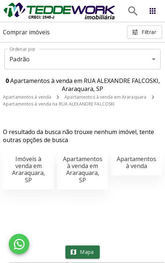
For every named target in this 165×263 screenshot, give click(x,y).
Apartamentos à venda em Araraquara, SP (82, 169)
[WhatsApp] (19, 244)
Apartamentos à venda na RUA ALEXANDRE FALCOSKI (59, 104)
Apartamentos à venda (27, 97)
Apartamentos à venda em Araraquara (105, 97)
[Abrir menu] (152, 11)
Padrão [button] (20, 59)
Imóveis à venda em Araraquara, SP (28, 169)
